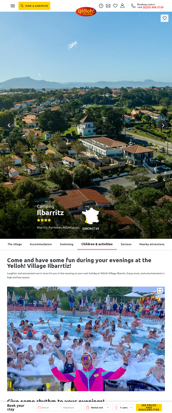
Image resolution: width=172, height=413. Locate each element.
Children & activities (97, 244)
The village (15, 244)
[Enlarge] (160, 291)
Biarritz (42, 227)
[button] (86, 112)
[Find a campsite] (34, 6)
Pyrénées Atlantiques (64, 227)
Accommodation (41, 244)
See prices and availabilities (147, 407)
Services (126, 244)
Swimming (66, 244)
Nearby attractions (151, 244)
